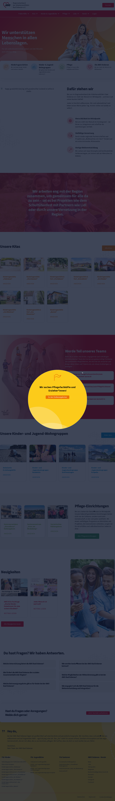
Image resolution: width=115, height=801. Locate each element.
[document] (57, 400)
